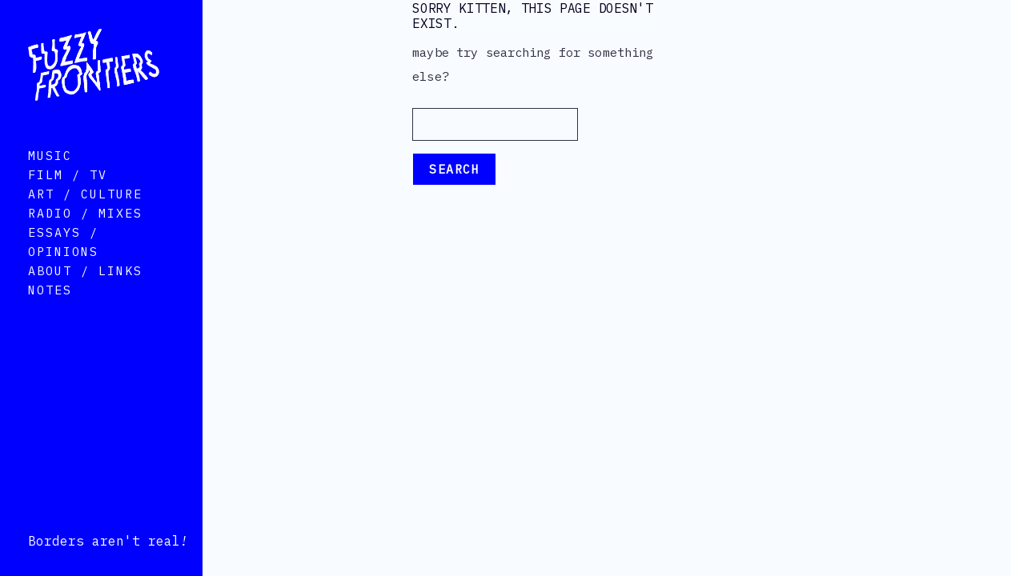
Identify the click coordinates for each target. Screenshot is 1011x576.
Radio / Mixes (85, 234)
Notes (50, 310)
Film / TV (67, 195)
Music (50, 176)
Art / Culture (85, 214)
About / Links (85, 291)
